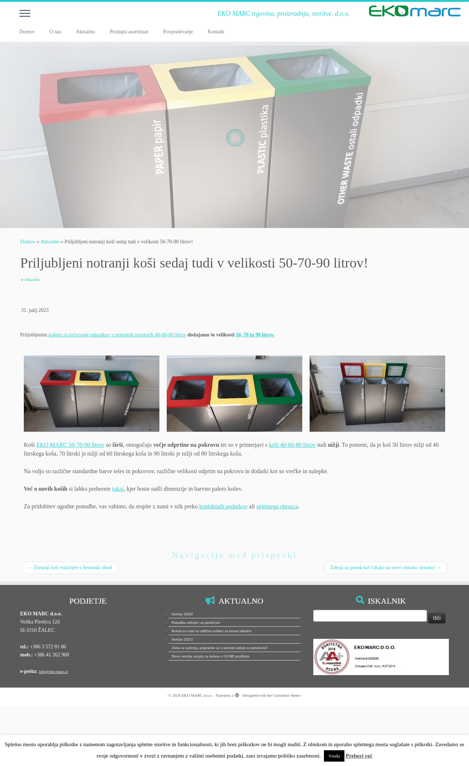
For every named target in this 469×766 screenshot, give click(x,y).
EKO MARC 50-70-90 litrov (70, 445)
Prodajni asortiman (129, 31)
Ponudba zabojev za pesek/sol (195, 622)
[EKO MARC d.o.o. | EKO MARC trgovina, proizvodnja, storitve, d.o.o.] (415, 10)
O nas (55, 31)
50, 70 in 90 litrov (255, 335)
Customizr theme (286, 695)
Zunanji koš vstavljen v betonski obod (69, 567)
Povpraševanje (178, 31)
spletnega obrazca (277, 506)
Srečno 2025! (182, 639)
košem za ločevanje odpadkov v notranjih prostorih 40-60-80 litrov (117, 335)
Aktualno (85, 31)
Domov (27, 31)
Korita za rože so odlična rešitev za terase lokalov (211, 631)
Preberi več (359, 756)
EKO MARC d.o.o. (197, 695)
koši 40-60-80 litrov (292, 445)
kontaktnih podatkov (223, 506)
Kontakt (216, 31)
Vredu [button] (334, 756)
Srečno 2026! (182, 614)
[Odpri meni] (24, 13)
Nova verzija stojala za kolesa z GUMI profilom (210, 656)
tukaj (118, 489)
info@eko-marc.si (53, 671)
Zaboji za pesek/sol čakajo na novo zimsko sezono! (386, 567)
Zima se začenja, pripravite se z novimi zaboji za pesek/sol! (219, 647)
